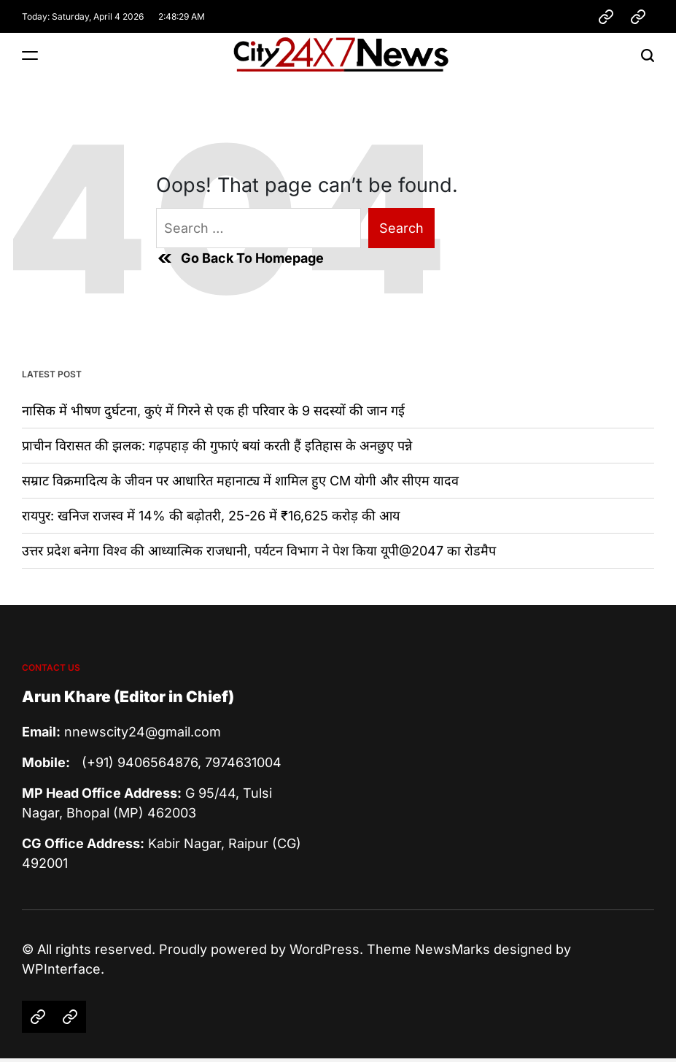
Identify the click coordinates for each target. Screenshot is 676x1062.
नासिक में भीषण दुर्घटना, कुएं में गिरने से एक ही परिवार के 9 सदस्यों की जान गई (213, 410)
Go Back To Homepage (240, 258)
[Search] (647, 55)
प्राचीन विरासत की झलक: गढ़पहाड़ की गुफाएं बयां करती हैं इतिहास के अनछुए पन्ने (217, 445)
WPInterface (61, 969)
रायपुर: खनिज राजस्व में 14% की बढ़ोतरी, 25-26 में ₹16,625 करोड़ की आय (211, 515)
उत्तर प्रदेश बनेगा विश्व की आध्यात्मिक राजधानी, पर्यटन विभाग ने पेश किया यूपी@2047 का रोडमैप (259, 550)
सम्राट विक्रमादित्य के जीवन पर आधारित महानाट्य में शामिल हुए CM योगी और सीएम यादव (240, 480)
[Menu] (30, 55)
